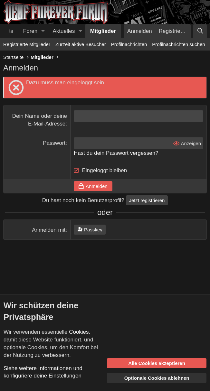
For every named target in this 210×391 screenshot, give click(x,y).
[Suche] (200, 31)
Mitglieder (103, 31)
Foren (30, 31)
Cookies (79, 332)
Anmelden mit (48, 230)
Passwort (54, 143)
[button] (43, 31)
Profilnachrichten (129, 44)
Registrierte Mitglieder (26, 44)
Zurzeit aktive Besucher (80, 44)
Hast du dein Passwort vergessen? (116, 153)
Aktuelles (64, 31)
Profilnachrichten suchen (178, 44)
